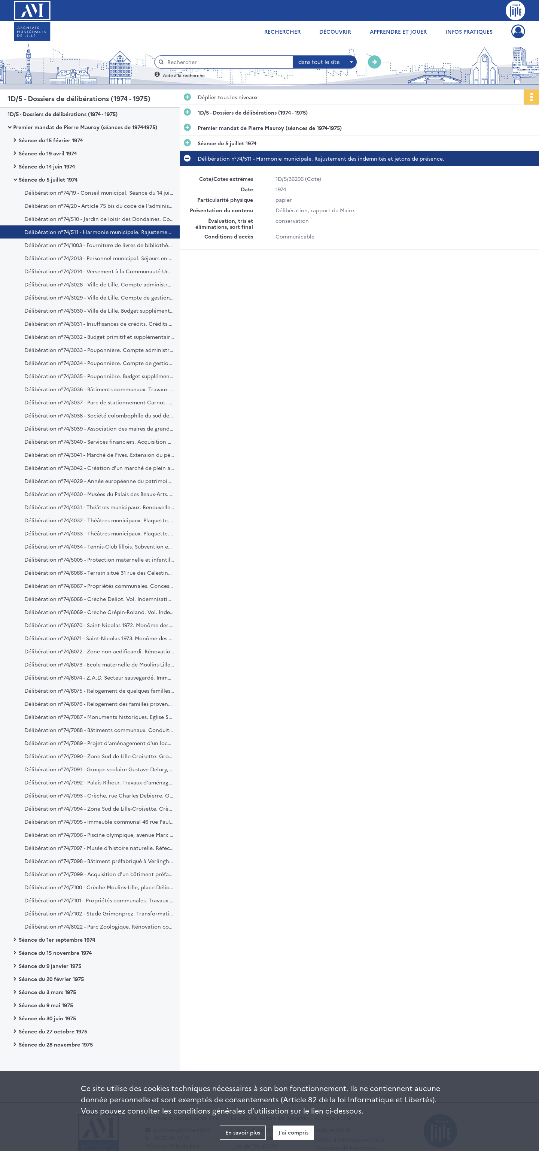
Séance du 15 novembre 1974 (55, 952)
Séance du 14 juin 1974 (47, 166)
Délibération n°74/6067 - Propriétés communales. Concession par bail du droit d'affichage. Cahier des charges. (99, 585)
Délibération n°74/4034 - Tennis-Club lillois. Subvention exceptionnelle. (99, 546)
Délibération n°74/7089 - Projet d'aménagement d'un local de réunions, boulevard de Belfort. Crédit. (99, 743)
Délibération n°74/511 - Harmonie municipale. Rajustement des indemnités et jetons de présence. (99, 232)
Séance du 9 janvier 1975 (50, 965)
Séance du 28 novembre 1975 (56, 1044)
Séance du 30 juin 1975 (47, 1018)
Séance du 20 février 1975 (51, 979)
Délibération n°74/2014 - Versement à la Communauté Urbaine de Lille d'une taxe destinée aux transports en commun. (99, 271)
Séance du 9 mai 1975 (46, 1005)
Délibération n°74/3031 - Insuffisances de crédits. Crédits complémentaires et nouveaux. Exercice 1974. (99, 323)
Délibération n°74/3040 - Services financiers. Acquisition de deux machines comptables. (99, 441)
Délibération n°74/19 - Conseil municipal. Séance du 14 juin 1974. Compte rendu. (99, 192)
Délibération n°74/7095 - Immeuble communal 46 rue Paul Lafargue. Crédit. (99, 821)
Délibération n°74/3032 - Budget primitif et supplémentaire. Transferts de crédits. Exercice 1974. (99, 336)
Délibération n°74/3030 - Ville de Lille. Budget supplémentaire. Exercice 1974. (99, 310)
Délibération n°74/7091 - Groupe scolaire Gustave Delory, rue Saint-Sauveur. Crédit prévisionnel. (99, 769)
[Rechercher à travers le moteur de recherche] (227, 62)
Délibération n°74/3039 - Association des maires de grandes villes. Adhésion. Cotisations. (99, 428)
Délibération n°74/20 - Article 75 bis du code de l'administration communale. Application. (99, 205)
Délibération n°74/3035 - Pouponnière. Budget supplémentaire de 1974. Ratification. (99, 376)
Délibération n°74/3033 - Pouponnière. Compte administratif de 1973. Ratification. (99, 349)
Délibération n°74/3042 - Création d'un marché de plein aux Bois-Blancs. (99, 467)
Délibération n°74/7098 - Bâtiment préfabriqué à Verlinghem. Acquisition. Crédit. (99, 861)
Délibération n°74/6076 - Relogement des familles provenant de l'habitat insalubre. (99, 703)
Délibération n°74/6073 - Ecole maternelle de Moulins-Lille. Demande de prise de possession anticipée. (99, 664)
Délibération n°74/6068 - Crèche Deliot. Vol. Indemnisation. (99, 598)
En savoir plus (242, 1132)
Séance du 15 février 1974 (51, 140)
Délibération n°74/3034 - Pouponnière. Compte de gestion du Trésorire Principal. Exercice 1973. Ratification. (99, 363)
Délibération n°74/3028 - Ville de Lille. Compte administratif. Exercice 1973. (99, 284)
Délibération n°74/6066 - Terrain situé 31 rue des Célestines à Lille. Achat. (99, 572)
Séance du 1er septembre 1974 (57, 939)
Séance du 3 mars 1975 (47, 992)
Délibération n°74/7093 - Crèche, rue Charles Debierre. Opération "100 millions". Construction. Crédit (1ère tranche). (99, 795)
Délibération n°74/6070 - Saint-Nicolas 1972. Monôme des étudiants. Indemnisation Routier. (99, 625)
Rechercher (282, 31)
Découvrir (335, 31)
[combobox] (325, 62)
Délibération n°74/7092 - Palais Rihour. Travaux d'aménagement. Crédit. (99, 782)
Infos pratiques (469, 31)
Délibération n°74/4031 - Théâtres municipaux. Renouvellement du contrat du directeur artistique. (99, 507)
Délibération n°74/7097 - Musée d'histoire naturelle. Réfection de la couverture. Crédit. (99, 847)
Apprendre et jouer (398, 31)
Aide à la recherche (184, 75)
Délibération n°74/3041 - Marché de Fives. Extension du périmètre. (99, 454)
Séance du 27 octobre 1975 (53, 1031)
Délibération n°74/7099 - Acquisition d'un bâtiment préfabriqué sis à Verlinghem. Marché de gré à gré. (99, 874)
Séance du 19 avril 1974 (48, 153)
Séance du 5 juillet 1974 (48, 179)
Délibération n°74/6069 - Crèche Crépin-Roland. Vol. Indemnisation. (99, 612)
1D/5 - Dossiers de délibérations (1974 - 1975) (62, 114)
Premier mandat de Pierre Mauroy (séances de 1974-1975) (85, 127)
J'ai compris (293, 1132)
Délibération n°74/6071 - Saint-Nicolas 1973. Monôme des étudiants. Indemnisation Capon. (99, 638)
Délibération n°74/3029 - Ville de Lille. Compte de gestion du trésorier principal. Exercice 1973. (99, 297)
